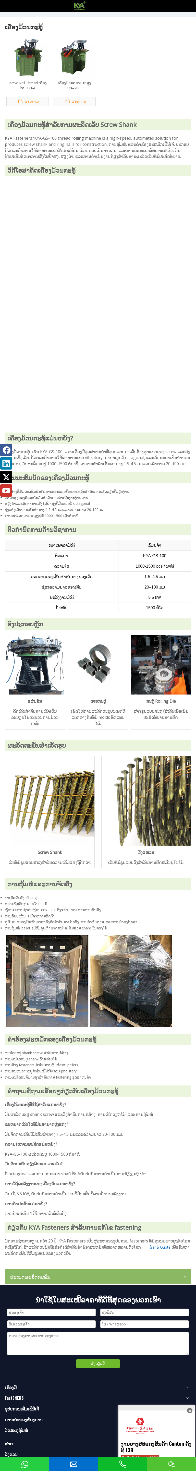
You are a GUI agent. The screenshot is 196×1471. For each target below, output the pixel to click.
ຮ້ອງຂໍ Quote (161, 1247)
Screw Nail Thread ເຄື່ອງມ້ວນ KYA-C (27, 85)
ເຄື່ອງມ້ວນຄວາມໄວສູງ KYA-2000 (74, 85)
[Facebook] (6, 450)
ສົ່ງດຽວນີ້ (98, 1363)
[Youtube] (6, 490)
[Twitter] (6, 477)
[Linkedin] (6, 463)
